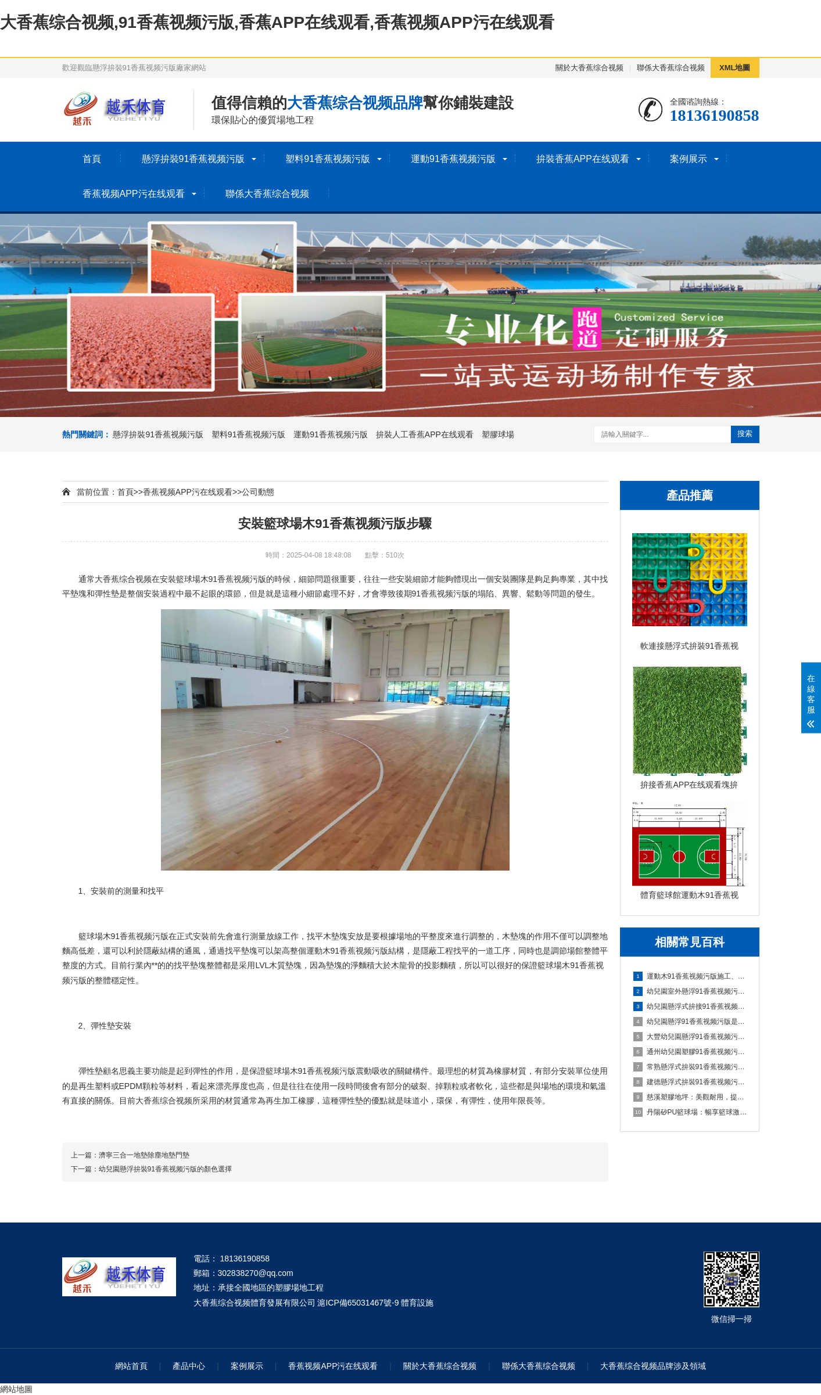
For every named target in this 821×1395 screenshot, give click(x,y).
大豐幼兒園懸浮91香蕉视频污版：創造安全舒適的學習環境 (690, 1036)
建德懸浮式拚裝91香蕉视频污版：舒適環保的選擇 (690, 1082)
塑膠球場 (498, 434)
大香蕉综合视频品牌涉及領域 (653, 1366)
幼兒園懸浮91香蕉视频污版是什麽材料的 (690, 1021)
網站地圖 (16, 1389)
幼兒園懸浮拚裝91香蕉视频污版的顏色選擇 (165, 1169)
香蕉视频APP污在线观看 (134, 194)
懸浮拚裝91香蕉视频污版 (193, 159)
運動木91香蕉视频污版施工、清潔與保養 (690, 976)
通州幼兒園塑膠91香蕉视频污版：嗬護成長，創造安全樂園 (690, 1051)
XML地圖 (734, 67)
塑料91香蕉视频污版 (327, 159)
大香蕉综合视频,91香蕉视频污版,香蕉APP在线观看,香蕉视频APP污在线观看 (277, 22)
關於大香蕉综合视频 (589, 67)
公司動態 (258, 492)
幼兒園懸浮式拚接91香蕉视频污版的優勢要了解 (690, 1006)
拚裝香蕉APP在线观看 (582, 159)
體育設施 (417, 1302)
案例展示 (688, 159)
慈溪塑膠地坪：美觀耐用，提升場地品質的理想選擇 (690, 1097)
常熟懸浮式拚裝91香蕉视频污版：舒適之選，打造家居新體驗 (690, 1067)
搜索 (744, 433)
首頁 (92, 159)
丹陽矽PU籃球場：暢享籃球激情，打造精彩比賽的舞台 (690, 1112)
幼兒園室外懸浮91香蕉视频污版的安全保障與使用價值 (690, 991)
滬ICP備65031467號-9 (358, 1302)
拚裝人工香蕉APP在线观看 (425, 434)
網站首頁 (131, 1366)
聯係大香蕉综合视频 (671, 67)
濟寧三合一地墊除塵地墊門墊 (144, 1155)
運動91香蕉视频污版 (453, 159)
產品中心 (189, 1366)
